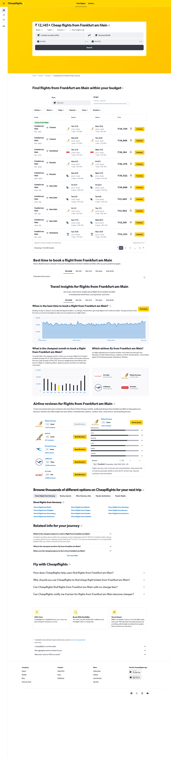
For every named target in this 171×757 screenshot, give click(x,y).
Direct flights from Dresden (80, 513)
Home (34, 76)
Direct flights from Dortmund (44, 516)
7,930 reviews (50, 465)
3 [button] (130, 248)
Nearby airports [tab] (65, 496)
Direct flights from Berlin (42, 507)
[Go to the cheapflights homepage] (16, 3)
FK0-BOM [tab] (68, 271)
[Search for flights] (4, 10)
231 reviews (49, 440)
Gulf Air (47, 433)
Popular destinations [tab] (103, 496)
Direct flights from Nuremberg (44, 513)
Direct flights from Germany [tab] (45, 496)
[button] (3, 3)
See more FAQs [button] (72, 555)
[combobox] (39, 30)
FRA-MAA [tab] (98, 271)
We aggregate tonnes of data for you (90, 650)
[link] (136, 422)
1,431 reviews (50, 427)
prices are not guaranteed (78, 640)
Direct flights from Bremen (117, 510)
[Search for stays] (4, 15)
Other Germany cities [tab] (83, 496)
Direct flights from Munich (80, 507)
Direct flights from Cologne (80, 510)
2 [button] (125, 248)
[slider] (127, 103)
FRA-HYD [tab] (88, 271)
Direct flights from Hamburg (118, 507)
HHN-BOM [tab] (110, 271)
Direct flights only (78, 30)
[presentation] (109, 25)
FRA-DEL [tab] (79, 271)
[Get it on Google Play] (135, 672)
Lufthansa (48, 459)
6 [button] (139, 248)
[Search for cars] (4, 19)
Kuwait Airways (50, 446)
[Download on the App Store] (135, 677)
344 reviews (49, 453)
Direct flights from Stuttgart (44, 510)
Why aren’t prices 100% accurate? (90, 654)
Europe (41, 76)
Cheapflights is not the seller (90, 646)
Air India (48, 471)
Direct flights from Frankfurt (81, 516)
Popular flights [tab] (120, 496)
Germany (48, 76)
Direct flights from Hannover (118, 513)
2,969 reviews (50, 478)
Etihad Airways (50, 421)
